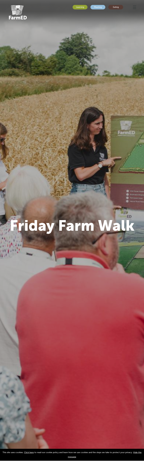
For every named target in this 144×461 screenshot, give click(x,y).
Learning (80, 7)
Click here (29, 452)
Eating (116, 7)
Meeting (98, 7)
